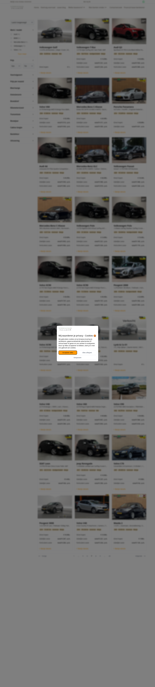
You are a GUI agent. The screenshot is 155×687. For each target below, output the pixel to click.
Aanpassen (77, 357)
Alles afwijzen (87, 353)
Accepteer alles (68, 353)
